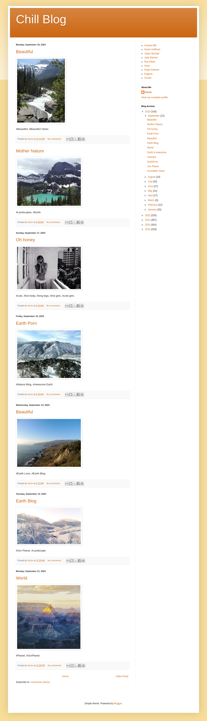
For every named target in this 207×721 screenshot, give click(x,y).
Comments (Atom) (40, 682)
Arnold (147, 78)
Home (65, 676)
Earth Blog (26, 500)
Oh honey (25, 239)
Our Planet (153, 166)
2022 (148, 215)
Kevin (148, 92)
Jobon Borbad (151, 53)
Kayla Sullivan (151, 69)
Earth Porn (26, 323)
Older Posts (122, 676)
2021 (148, 220)
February (153, 204)
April (150, 195)
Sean (147, 65)
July (150, 181)
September (154, 115)
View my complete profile (154, 97)
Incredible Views (156, 171)
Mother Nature (30, 150)
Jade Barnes (151, 57)
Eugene (148, 74)
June (151, 186)
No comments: (55, 139)
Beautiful (24, 51)
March (151, 200)
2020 (148, 224)
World (21, 578)
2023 (148, 111)
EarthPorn (152, 161)
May (150, 190)
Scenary (151, 157)
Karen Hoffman (152, 49)
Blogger (118, 703)
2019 (148, 229)
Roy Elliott (149, 61)
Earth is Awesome (156, 152)
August (152, 177)
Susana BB (150, 45)
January (152, 209)
